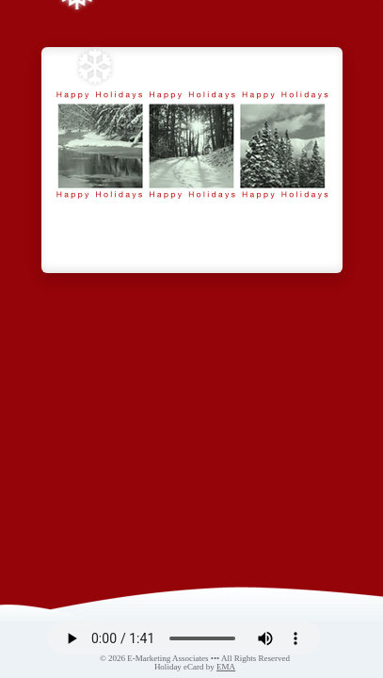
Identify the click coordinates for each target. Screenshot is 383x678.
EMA (225, 666)
